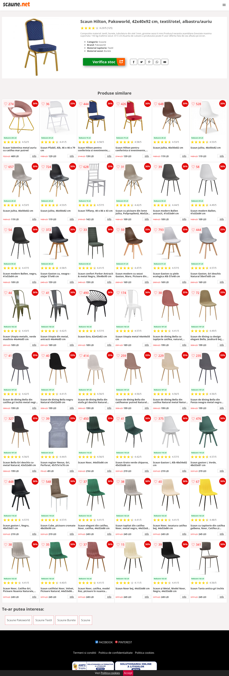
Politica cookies (144, 653)
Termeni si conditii (84, 653)
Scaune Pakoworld (18, 620)
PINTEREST (123, 642)
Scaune (85, 620)
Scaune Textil (43, 620)
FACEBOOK (104, 642)
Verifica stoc (109, 62)
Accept (128, 673)
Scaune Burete (66, 620)
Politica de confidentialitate (116, 653)
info (34, 155)
